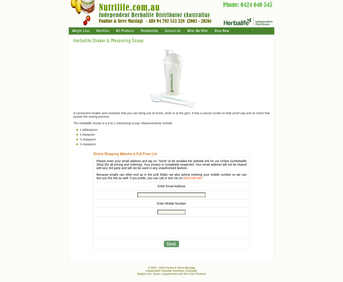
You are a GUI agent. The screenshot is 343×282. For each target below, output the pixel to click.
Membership (149, 31)
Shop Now (221, 31)
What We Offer (197, 31)
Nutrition (102, 31)
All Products (125, 31)
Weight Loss (81, 31)
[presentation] (171, 227)
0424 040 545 (192, 178)
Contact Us (172, 31)
